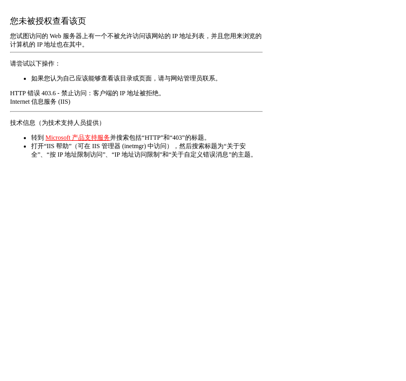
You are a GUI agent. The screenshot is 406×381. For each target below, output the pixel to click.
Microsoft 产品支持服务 (77, 137)
